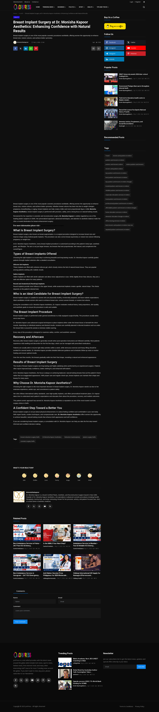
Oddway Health (77, 578)
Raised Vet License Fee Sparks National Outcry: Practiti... (132, 111)
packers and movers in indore (115, 160)
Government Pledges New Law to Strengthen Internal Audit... (134, 87)
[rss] (15, 686)
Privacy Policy (139, 707)
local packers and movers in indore (116, 199)
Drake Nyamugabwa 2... (126, 78)
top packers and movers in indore (116, 173)
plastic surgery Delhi (89, 437)
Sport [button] (82, 7)
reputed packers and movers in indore (117, 229)
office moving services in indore (115, 221)
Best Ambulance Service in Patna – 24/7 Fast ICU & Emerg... (26, 545)
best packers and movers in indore (116, 177)
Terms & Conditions (126, 707)
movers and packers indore (114, 169)
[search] (144, 7)
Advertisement (17, 2)
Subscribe (141, 667)
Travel (107, 156)
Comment (16, 607)
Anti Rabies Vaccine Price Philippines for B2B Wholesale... (55, 574)
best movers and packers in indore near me (119, 225)
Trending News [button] (49, 7)
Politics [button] (72, 7)
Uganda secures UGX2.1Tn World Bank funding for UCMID (87, 683)
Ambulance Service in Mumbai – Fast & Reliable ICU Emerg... (85, 545)
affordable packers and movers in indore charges (121, 208)
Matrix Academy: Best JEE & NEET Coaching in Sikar (85, 660)
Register (138, 2)
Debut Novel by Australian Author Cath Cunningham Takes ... (85, 671)
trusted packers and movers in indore (117, 186)
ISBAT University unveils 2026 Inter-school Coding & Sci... (133, 75)
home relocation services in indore (116, 212)
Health (21, 13)
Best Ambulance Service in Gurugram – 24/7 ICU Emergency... (26, 574)
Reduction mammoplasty (72, 437)
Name (15, 598)
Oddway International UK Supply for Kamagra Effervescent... (86, 574)
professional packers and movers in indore (119, 203)
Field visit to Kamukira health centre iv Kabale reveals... (132, 99)
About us (27, 2)
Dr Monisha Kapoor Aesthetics (52, 437)
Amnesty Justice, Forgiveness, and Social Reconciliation (131, 123)
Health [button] (90, 7)
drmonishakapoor (32, 492)
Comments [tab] (20, 591)
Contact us (35, 2)
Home (38, 7)
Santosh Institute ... (48, 546)
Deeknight (122, 126)
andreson (76, 675)
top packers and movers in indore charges (119, 182)
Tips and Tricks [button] (103, 7)
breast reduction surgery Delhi (30, 437)
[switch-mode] (144, 2)
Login (131, 2)
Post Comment (20, 622)
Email (60, 598)
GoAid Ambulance (18, 549)
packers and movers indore (114, 164)
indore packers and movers (134, 164)
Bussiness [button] (62, 7)
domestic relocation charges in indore (117, 216)
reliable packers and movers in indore (117, 190)
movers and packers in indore (122, 156)
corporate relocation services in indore (118, 195)
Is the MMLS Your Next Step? (54, 544)
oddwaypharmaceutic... (50, 578)
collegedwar (76, 663)
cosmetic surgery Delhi (28, 441)
